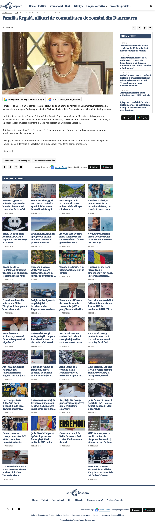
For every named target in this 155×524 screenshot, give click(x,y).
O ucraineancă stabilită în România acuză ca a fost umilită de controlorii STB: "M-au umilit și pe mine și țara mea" (100, 305)
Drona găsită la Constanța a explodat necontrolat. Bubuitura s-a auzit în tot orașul (14, 271)
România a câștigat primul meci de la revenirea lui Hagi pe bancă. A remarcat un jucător (99, 205)
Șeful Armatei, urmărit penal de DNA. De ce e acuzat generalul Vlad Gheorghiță (100, 404)
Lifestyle (78, 6)
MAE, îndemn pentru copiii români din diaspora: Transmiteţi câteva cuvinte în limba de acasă (100, 438)
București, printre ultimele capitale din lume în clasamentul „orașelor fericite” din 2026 (14, 205)
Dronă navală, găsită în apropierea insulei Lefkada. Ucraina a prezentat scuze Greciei (43, 238)
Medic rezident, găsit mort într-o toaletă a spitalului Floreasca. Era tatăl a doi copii (42, 205)
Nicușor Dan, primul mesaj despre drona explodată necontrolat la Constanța (100, 238)
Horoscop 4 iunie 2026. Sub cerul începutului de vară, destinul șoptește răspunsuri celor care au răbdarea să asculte (14, 404)
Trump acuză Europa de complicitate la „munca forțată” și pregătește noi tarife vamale (70, 305)
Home (32, 6)
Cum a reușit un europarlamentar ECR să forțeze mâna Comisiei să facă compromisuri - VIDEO (14, 438)
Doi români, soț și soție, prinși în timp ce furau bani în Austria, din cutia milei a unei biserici (43, 338)
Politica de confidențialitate (42, 515)
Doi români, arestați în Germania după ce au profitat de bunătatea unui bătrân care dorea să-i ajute (43, 404)
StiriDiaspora (7, 13)
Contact (96, 515)
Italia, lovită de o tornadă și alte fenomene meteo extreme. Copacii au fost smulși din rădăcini (72, 371)
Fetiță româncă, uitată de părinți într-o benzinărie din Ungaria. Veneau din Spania (42, 305)
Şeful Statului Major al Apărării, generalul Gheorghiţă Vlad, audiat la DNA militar (42, 438)
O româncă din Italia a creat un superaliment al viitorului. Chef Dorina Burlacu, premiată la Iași (14, 471)
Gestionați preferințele (81, 515)
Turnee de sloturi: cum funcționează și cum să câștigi (71, 270)
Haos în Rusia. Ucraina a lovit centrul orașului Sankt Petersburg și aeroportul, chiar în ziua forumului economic (100, 371)
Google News (61, 166)
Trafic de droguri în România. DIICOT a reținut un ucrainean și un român (14, 238)
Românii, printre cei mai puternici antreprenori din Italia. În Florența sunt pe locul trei (100, 271)
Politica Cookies (62, 515)
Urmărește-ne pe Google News (66, 99)
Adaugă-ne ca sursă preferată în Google (26, 99)
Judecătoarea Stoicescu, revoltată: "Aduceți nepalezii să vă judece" (13, 338)
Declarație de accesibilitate (113, 515)
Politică (42, 6)
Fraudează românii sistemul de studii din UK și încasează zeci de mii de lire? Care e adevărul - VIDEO (100, 471)
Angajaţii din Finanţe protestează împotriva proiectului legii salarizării (71, 404)
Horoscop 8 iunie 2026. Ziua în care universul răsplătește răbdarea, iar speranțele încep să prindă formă (70, 205)
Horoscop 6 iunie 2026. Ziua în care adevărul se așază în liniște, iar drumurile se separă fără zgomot (43, 271)
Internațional (56, 6)
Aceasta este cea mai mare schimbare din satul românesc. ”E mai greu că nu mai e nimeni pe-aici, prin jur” (71, 238)
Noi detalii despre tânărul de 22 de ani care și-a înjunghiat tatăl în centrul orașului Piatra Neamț (72, 338)
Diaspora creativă (95, 6)
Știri (67, 6)
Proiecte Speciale (119, 6)
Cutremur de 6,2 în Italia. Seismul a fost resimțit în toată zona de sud (70, 438)
